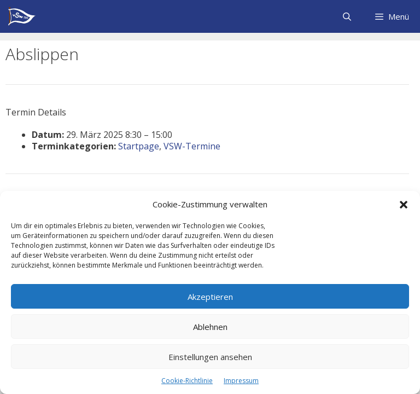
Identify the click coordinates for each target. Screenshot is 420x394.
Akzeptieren (210, 296)
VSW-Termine (192, 146)
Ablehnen (210, 326)
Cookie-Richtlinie (187, 380)
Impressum (241, 380)
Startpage (138, 146)
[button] (403, 204)
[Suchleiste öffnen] (346, 16)
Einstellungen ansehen (210, 356)
